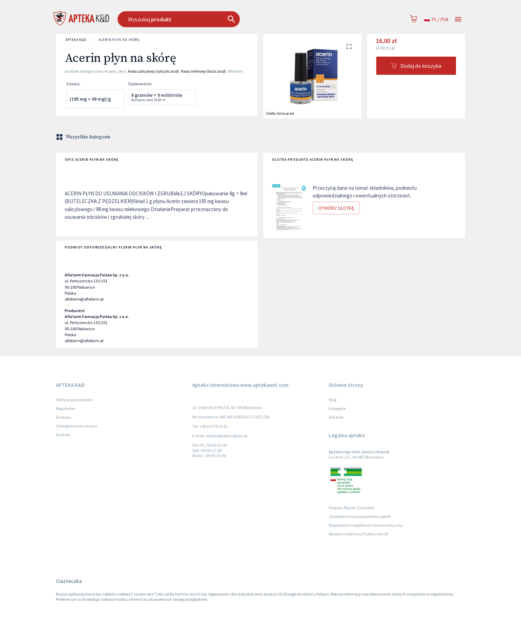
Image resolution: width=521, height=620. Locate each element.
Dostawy (64, 417)
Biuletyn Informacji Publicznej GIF (359, 533)
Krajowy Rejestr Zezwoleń (351, 507)
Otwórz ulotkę (336, 208)
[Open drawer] (458, 19)
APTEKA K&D (76, 40)
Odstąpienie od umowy (76, 425)
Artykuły (336, 417)
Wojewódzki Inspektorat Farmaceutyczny (366, 525)
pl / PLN (436, 19)
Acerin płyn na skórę (119, 40)
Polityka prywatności (74, 399)
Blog (332, 399)
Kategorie (337, 408)
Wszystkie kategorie (84, 137)
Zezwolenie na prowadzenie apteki (360, 516)
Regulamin (66, 408)
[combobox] (214, 19)
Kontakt (63, 434)
